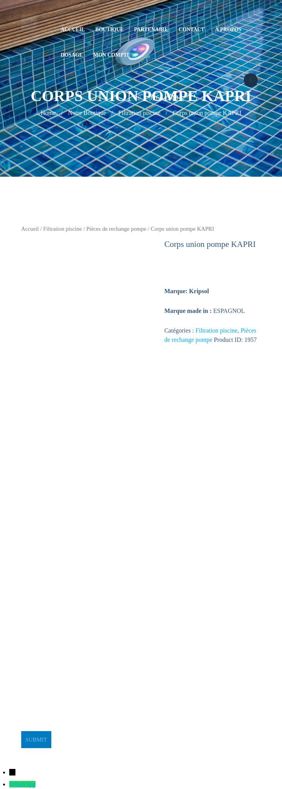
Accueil (30, 229)
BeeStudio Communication (156, 752)
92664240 (163, 98)
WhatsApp (22, 784)
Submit (36, 740)
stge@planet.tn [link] (39, 628)
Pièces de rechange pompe (116, 229)
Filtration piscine (62, 229)
